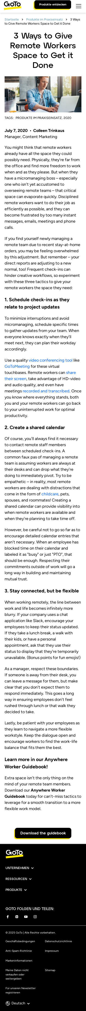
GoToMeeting (17, 366)
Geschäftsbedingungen (20, 941)
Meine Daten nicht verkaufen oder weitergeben (17, 974)
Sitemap (50, 970)
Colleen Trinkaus (48, 130)
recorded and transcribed (46, 391)
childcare (50, 493)
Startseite (12, 19)
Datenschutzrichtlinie (58, 941)
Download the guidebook (43, 833)
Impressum (52, 950)
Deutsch (20, 1003)
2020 (67, 118)
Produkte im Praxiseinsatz (44, 19)
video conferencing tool (50, 360)
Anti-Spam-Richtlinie (19, 950)
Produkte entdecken (52, 4)
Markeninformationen (19, 960)
